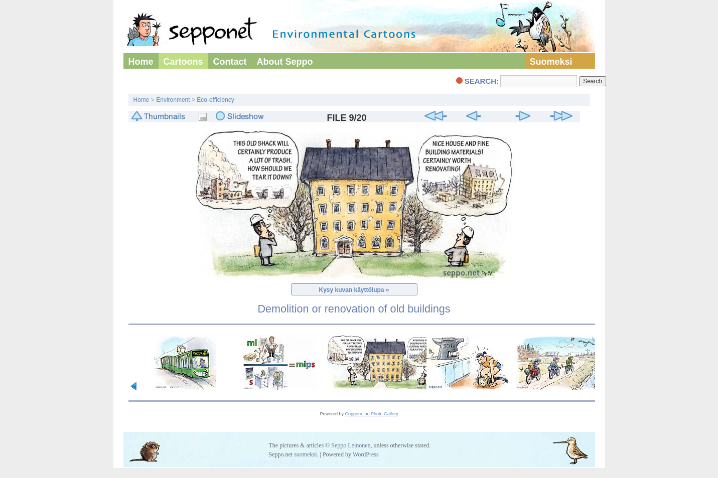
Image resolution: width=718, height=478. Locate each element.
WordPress (366, 454)
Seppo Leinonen (350, 445)
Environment (173, 99)
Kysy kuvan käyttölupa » (354, 289)
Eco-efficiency (215, 99)
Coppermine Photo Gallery (371, 413)
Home (141, 62)
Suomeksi (551, 62)
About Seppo (285, 62)
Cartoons (183, 62)
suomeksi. (306, 454)
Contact (230, 62)
